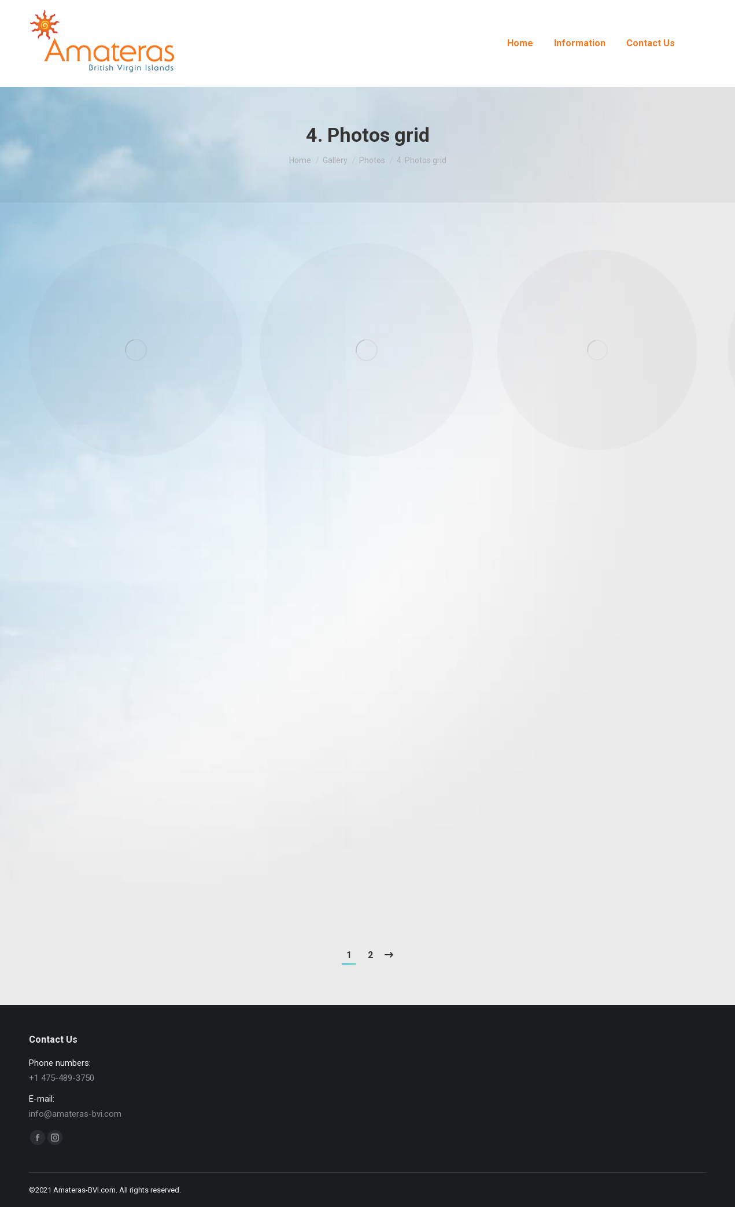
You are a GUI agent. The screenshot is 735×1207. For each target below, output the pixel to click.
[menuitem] (520, 43)
